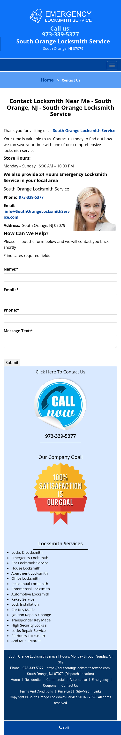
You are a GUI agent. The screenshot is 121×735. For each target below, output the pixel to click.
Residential (33, 680)
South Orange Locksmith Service (84, 130)
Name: (11, 269)
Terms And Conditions (36, 691)
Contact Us (69, 685)
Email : (11, 289)
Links (97, 691)
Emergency (100, 680)
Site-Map (82, 691)
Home (47, 80)
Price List (65, 691)
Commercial (55, 680)
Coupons (50, 685)
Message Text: (18, 330)
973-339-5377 (60, 34)
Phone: (11, 310)
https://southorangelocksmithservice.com (78, 668)
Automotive (78, 680)
